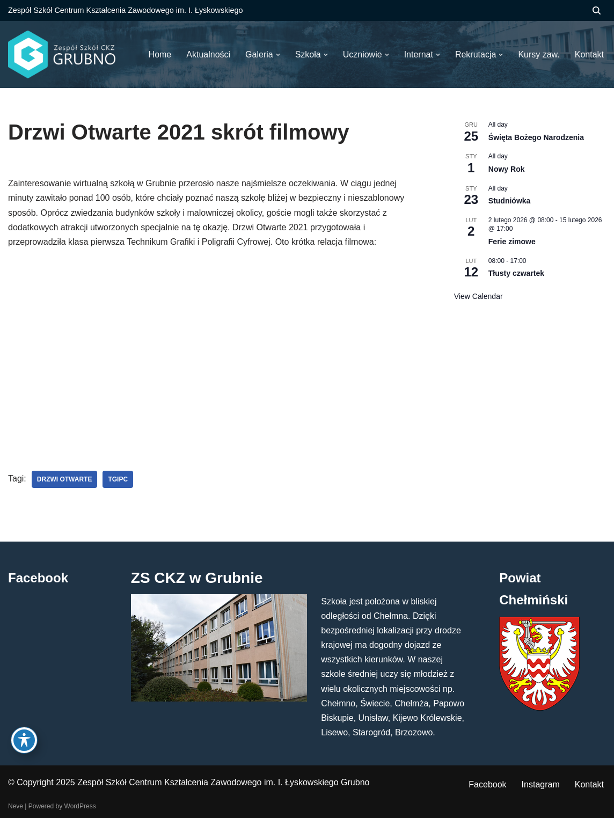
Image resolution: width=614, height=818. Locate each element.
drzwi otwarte (64, 479)
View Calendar (478, 296)
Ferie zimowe (512, 241)
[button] (278, 55)
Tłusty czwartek (516, 273)
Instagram (541, 784)
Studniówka (509, 200)
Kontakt (589, 784)
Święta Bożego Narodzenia (536, 137)
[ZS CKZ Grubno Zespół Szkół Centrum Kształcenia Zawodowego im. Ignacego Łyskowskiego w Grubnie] (61, 54)
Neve (15, 806)
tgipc (118, 479)
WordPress (80, 806)
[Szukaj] (597, 10)
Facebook (487, 784)
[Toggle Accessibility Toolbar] (24, 740)
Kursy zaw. (538, 54)
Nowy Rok (506, 169)
